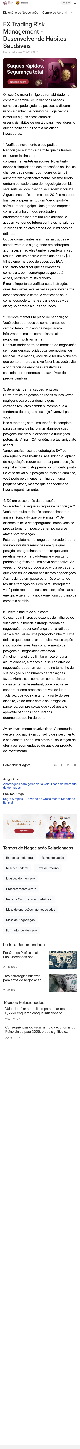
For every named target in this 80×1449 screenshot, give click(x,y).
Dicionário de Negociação (20, 12)
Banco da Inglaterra (19, 858)
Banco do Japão (53, 858)
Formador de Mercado (21, 930)
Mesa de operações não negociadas (30, 909)
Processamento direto (21, 889)
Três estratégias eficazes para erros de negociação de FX (22, 978)
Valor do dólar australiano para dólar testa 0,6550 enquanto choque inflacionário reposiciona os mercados (36, 1011)
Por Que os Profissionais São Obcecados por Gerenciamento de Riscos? (23, 955)
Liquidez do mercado (20, 878)
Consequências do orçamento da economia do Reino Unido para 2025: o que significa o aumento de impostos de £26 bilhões (40, 1029)
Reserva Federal (17, 868)
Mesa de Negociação (20, 920)
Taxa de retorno (48, 868)
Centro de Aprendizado (58, 12)
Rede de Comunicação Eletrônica (29, 899)
